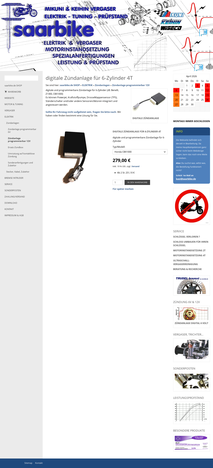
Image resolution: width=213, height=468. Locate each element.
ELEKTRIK (87, 85)
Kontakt (39, 462)
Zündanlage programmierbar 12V (131, 85)
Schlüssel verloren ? (186, 236)
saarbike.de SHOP (70, 85)
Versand (135, 165)
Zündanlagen (102, 85)
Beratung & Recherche (187, 269)
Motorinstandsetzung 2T (189, 250)
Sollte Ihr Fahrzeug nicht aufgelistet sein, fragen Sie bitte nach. (81, 112)
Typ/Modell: (119, 146)
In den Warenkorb (137, 181)
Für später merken (123, 188)
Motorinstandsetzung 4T (189, 255)
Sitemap (28, 462)
